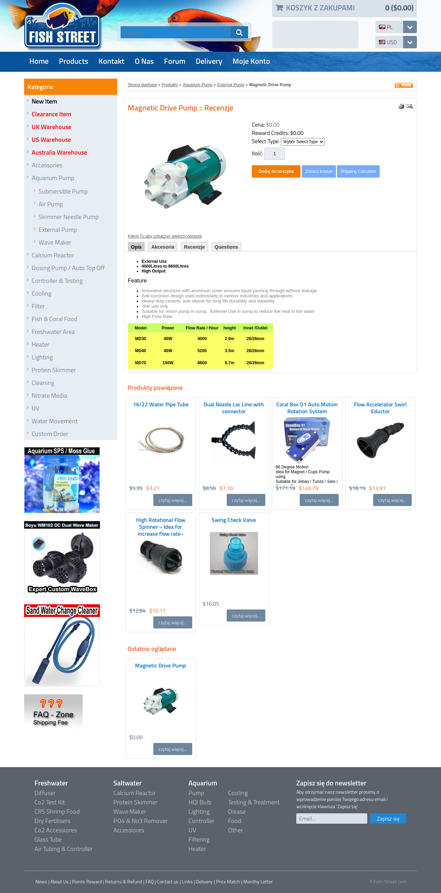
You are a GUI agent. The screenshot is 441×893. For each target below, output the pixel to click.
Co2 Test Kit (49, 802)
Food (235, 820)
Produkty (170, 84)
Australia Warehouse (59, 152)
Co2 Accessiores (55, 830)
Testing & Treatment (254, 802)
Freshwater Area (53, 331)
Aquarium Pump (53, 177)
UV (35, 408)
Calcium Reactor (53, 255)
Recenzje (194, 247)
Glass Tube (48, 839)
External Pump (58, 229)
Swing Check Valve (234, 520)
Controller (201, 820)
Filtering (198, 839)
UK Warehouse (51, 126)
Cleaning (43, 382)
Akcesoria (162, 247)
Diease (237, 811)
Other (235, 830)
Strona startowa (142, 84)
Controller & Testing (57, 280)
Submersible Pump (63, 191)
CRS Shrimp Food (57, 811)
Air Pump (51, 204)
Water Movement (55, 421)
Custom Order (50, 433)
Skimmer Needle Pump (69, 216)
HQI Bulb (199, 802)
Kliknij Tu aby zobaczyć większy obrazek (165, 236)
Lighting (42, 357)
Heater (40, 344)
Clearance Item (51, 114)
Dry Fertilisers (52, 820)
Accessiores (128, 830)
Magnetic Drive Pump (270, 84)
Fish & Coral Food (55, 319)
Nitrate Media (49, 395)
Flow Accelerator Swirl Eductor (380, 407)
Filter (38, 306)
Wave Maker (55, 242)
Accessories (47, 165)
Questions (226, 247)
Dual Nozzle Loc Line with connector (234, 407)
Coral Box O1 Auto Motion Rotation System (307, 407)
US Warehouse (51, 139)
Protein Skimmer (54, 370)
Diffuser (44, 792)
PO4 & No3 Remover (140, 820)
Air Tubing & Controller (63, 848)
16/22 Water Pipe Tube (160, 404)
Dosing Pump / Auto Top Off (68, 267)
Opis (136, 247)
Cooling (41, 293)
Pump (196, 792)
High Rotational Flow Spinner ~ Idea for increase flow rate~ (160, 527)
